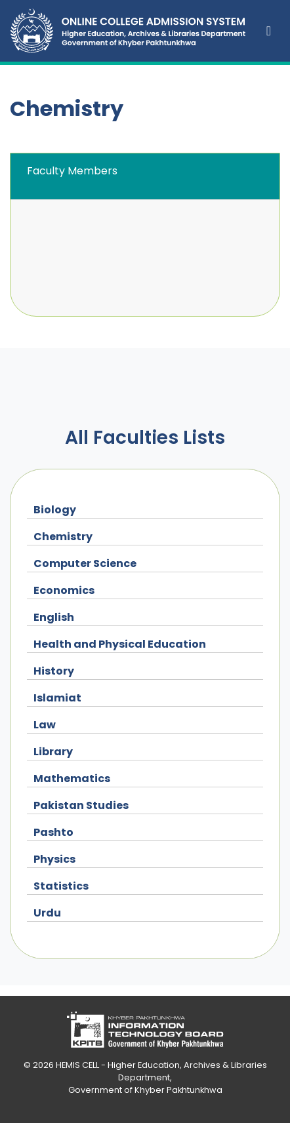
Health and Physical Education (119, 644)
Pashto (53, 832)
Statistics (61, 886)
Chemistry (63, 536)
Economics (63, 590)
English (53, 617)
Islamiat (57, 697)
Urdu (47, 912)
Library (53, 751)
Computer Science (84, 563)
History (53, 671)
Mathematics (71, 778)
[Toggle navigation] (269, 31)
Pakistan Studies (81, 805)
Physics (54, 859)
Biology (54, 509)
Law (44, 724)
